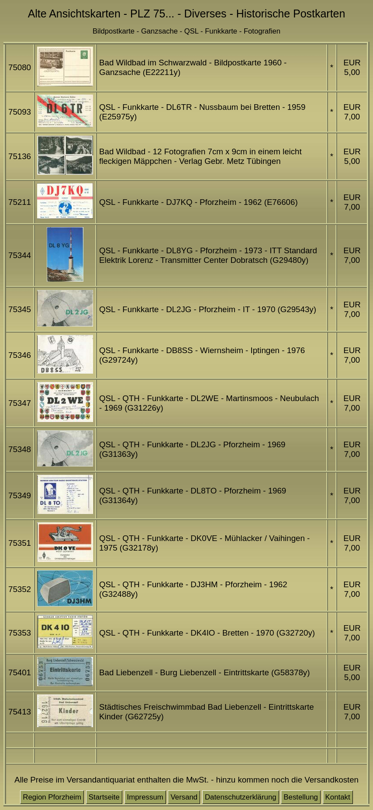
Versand (183, 797)
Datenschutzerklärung (240, 797)
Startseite (104, 797)
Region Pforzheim (52, 797)
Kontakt (337, 797)
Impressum (145, 797)
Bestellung (300, 797)
